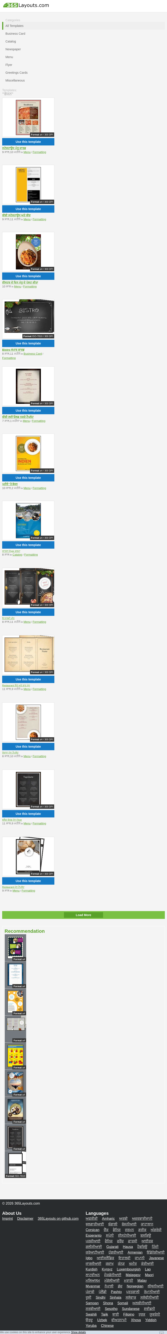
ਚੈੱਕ (106, 1230)
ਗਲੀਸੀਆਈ (94, 1247)
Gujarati (112, 1247)
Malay (142, 1280)
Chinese (107, 1325)
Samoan (92, 1303)
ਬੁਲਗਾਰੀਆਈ (95, 1224)
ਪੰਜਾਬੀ (90, 1292)
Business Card (32, 353)
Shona (108, 1303)
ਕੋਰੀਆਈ (147, 1264)
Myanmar (93, 1286)
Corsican (92, 1230)
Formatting (39, 152)
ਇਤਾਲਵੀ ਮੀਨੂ (8, 618)
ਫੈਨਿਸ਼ (109, 1241)
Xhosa (136, 1320)
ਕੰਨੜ (121, 1264)
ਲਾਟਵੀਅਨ (93, 1275)
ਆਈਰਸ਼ (147, 1241)
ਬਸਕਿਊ (145, 1235)
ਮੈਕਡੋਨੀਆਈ (112, 1275)
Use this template (28, 142)
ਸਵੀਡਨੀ (149, 1309)
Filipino (128, 1314)
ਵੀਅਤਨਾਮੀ (119, 1320)
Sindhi (100, 1297)
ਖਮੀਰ (133, 1264)
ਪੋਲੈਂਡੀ (103, 1292)
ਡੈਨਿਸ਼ (117, 1230)
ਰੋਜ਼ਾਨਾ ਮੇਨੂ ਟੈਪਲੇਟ (10, 752)
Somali (122, 1303)
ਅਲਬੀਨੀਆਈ (141, 1303)
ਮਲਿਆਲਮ (93, 1280)
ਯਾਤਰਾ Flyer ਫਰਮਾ (11, 551)
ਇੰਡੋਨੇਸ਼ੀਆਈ (156, 1252)
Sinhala (115, 1297)
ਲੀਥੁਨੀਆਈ (156, 1286)
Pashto (116, 1292)
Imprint (7, 1218)
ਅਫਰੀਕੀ (92, 1218)
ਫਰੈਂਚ (120, 1241)
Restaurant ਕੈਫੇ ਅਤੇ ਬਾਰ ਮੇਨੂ (16, 685)
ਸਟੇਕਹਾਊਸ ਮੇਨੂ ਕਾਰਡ (14, 148)
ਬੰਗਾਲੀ (112, 1224)
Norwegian (135, 1286)
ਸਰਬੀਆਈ (93, 1309)
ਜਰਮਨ (129, 1230)
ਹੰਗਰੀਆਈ (116, 1252)
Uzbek (102, 1320)
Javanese (156, 1258)
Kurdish (91, 1269)
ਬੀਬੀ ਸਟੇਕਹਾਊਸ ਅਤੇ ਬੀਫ (16, 215)
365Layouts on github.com (58, 1218)
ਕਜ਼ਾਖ (110, 1264)
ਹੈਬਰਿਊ (142, 1247)
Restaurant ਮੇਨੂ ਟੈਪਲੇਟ (13, 887)
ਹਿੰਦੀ (155, 1247)
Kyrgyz (107, 1269)
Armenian (135, 1252)
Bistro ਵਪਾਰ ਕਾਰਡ (13, 349)
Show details (78, 1332)
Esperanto (94, 1235)
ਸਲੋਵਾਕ (131, 1297)
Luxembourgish (128, 1269)
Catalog (17, 554)
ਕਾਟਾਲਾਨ (147, 1224)
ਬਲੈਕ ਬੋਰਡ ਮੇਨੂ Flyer (12, 820)
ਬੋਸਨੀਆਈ (129, 1224)
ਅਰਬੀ (123, 1218)
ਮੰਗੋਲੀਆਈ (112, 1280)
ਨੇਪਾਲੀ (109, 1286)
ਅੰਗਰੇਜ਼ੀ (156, 1230)
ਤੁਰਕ (142, 1314)
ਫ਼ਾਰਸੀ (132, 1241)
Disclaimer (25, 1218)
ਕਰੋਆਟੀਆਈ (95, 1252)
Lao (148, 1269)
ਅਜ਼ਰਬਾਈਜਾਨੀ (142, 1218)
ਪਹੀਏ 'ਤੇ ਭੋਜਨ (10, 484)
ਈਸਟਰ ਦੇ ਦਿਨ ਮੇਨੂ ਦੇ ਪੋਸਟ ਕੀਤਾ (20, 282)
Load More (83, 915)
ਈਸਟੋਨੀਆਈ (127, 1235)
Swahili (91, 1314)
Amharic (108, 1218)
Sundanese (131, 1309)
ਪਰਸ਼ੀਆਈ (93, 1241)
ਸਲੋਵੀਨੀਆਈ (149, 1297)
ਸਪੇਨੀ (110, 1235)
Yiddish (151, 1320)
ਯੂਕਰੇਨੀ (155, 1314)
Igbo (89, 1258)
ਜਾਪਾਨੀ (140, 1258)
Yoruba (91, 1325)
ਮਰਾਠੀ (128, 1280)
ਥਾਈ (115, 1314)
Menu (27, 152)
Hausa (128, 1247)
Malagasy (133, 1275)
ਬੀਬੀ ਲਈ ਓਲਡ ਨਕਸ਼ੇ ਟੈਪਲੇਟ (17, 417)
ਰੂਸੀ (88, 1297)
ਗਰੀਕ (142, 1230)
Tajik (104, 1314)
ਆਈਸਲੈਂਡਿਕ (105, 1258)
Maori (149, 1275)
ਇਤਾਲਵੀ (124, 1258)
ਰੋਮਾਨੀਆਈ (152, 1292)
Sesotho (111, 1309)
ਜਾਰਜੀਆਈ (93, 1264)
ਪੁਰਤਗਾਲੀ (133, 1292)
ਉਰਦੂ (89, 1320)
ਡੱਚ (120, 1286)
